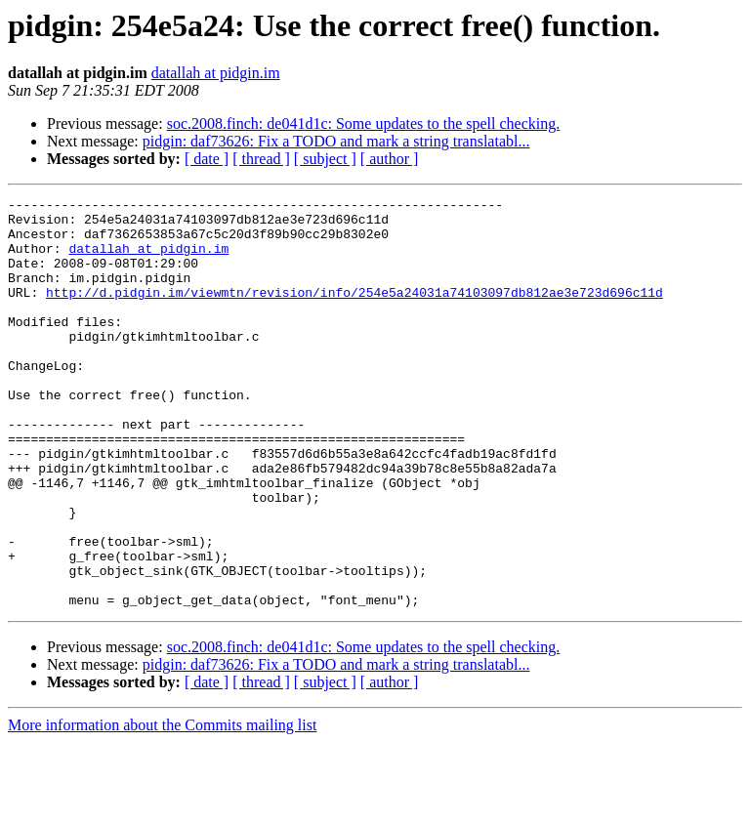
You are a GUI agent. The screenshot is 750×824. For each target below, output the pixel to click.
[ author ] (389, 158)
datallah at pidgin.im (215, 72)
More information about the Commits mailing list (162, 807)
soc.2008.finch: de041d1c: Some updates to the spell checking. (364, 123)
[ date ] (207, 158)
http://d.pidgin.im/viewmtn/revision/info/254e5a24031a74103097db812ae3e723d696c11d (354, 312)
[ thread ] (261, 158)
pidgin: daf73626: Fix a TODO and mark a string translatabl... (336, 141)
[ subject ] (325, 158)
